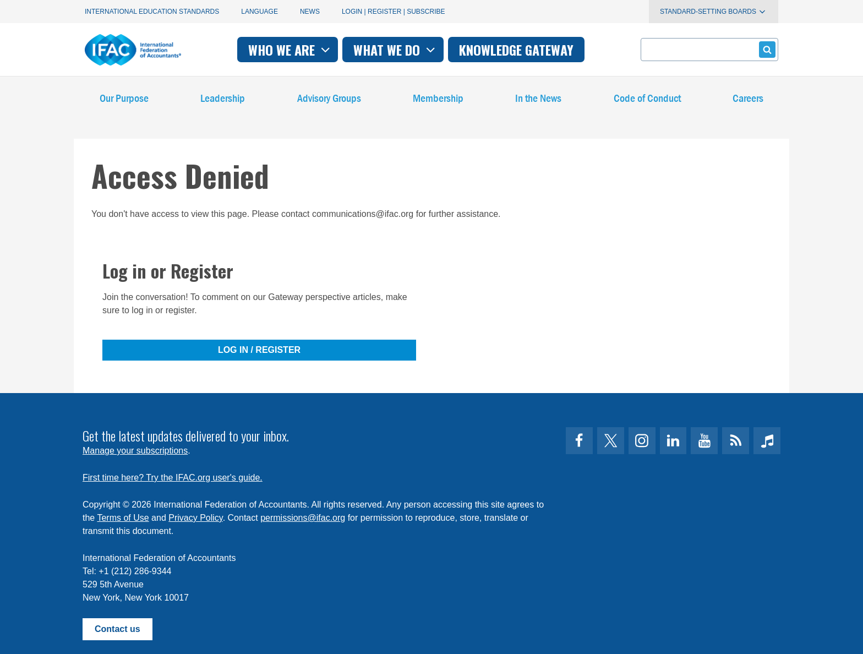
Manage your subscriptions (135, 450)
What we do (395, 49)
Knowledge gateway (516, 49)
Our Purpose (124, 99)
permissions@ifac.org (302, 517)
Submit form (765, 49)
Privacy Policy (195, 517)
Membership (438, 99)
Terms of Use (123, 517)
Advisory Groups (329, 99)
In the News (538, 99)
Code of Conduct (647, 99)
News (310, 11)
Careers (748, 99)
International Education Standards (152, 11)
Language (259, 11)
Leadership (222, 99)
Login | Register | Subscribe (393, 11)
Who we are (290, 49)
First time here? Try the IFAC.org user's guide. (173, 477)
